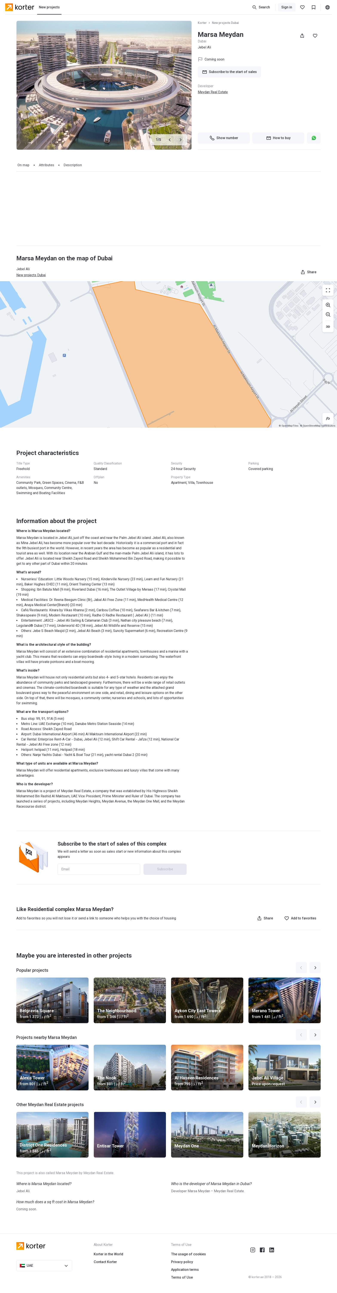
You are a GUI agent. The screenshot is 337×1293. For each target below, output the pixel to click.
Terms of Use (182, 1277)
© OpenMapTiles (288, 425)
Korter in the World (108, 1254)
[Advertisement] (168, 209)
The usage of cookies (188, 1254)
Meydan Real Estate (213, 92)
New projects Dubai (225, 23)
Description (73, 165)
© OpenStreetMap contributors (317, 425)
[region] (168, 354)
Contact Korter (105, 1262)
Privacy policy (182, 1262)
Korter (202, 23)
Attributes (46, 165)
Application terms (185, 1270)
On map (23, 165)
